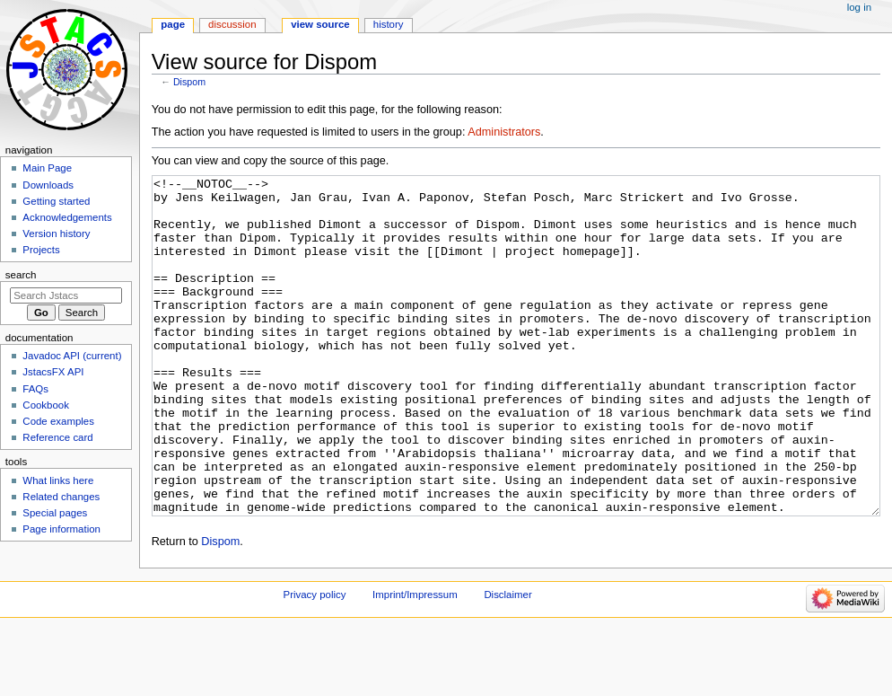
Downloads (48, 185)
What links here (57, 480)
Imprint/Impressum (415, 661)
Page (173, 24)
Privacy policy (315, 661)
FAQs (35, 388)
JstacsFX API (52, 371)
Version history (56, 233)
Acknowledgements (66, 217)
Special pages (54, 512)
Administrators (504, 132)
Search (21, 274)
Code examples (58, 421)
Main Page (47, 168)
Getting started (56, 201)
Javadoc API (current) (71, 355)
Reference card (57, 437)
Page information (61, 529)
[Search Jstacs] (66, 295)
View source (320, 24)
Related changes (61, 496)
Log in (859, 7)
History (388, 24)
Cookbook (45, 405)
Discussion (232, 24)
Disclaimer (507, 661)
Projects (40, 249)
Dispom (189, 81)
